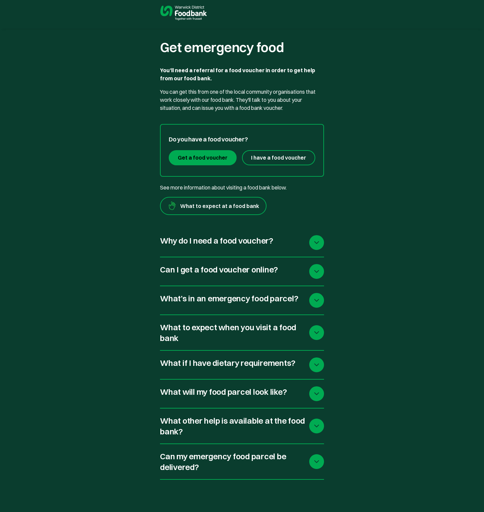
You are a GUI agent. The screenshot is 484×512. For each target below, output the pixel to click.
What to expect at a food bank (213, 206)
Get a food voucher (203, 157)
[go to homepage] (183, 13)
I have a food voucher (278, 157)
